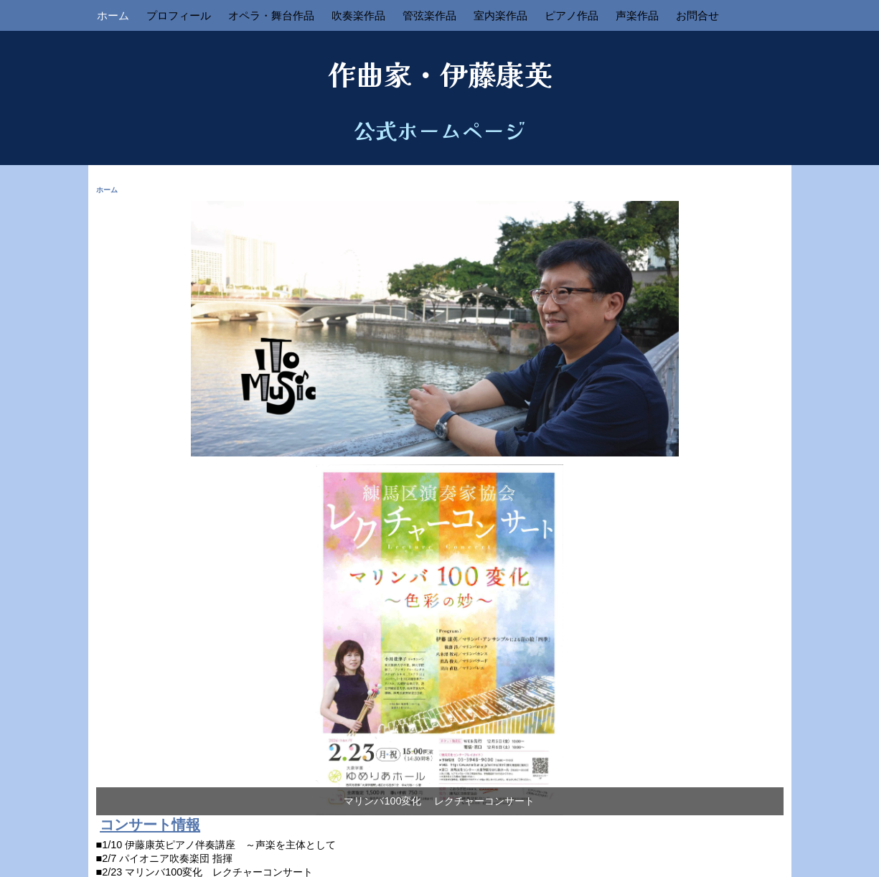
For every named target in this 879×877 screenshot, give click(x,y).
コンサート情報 (150, 825)
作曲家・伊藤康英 (440, 73)
